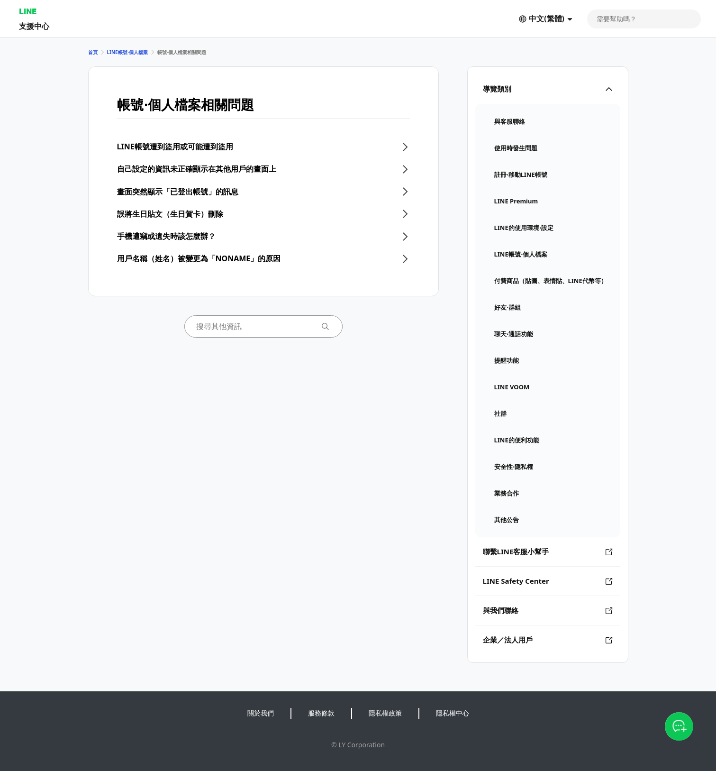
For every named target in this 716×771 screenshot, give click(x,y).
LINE (27, 11)
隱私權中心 (452, 712)
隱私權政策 (385, 712)
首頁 (93, 52)
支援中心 (34, 26)
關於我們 (260, 712)
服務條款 (321, 712)
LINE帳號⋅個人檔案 (127, 52)
